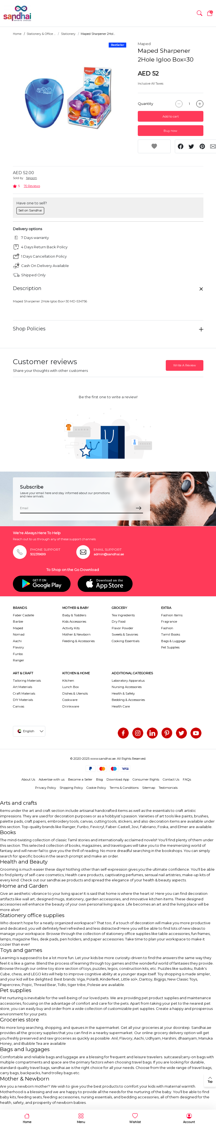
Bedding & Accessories (128, 700)
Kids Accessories (74, 621)
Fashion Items (172, 615)
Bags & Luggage (173, 641)
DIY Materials (23, 700)
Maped (144, 43)
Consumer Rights (146, 779)
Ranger (18, 660)
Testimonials (168, 788)
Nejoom (31, 178)
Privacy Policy (45, 788)
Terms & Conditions (124, 788)
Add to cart (170, 116)
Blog (99, 779)
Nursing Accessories (127, 687)
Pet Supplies (170, 647)
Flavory (18, 647)
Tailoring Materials (27, 681)
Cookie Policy (96, 788)
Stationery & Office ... (41, 34)
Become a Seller (80, 779)
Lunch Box (70, 687)
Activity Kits (71, 628)
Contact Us (171, 779)
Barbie (18, 621)
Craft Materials (24, 693)
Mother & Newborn (76, 634)
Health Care (121, 706)
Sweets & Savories (125, 634)
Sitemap (148, 788)
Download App (117, 779)
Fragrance (169, 621)
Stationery (68, 34)
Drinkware (70, 706)
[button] (199, 13)
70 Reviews (32, 186)
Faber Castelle (23, 615)
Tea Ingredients (123, 615)
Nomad (18, 634)
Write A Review (184, 365)
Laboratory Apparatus (128, 681)
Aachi (17, 641)
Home (17, 34)
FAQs (187, 779)
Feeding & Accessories (78, 641)
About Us (28, 779)
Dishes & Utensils (75, 693)
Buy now (170, 131)
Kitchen (68, 681)
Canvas (18, 706)
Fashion (167, 628)
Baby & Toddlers (74, 615)
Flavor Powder (122, 628)
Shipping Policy (71, 788)
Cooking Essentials (125, 641)
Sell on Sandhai (30, 210)
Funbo (18, 654)
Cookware (69, 700)
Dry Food (118, 621)
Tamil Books (170, 634)
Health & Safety (123, 693)
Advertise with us (51, 779)
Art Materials (22, 687)
